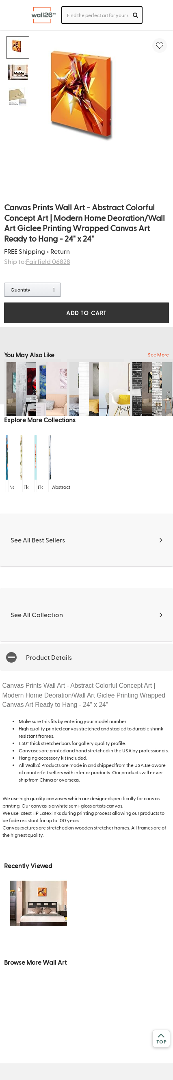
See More (158, 354)
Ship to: (37, 261)
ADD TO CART (86, 312)
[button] (86, 657)
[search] (135, 15)
